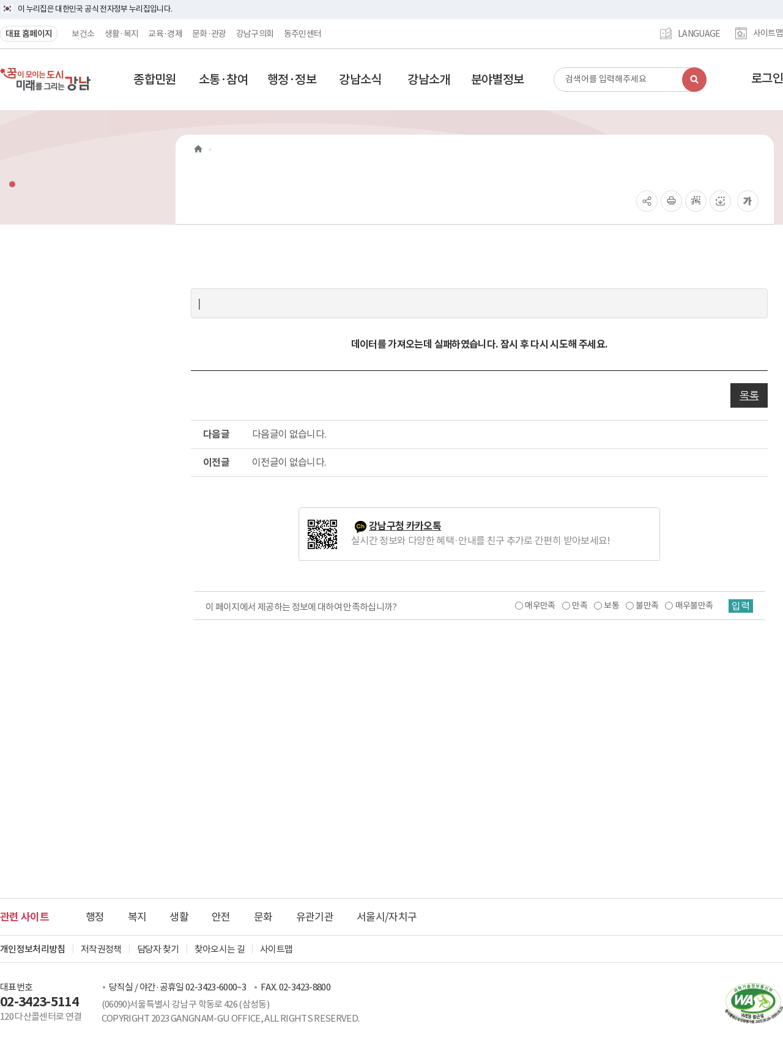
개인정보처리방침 (32, 949)
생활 (178, 917)
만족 (579, 605)
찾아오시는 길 (220, 949)
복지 (137, 917)
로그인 (767, 78)
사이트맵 (768, 34)
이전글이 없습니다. (289, 462)
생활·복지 (122, 33)
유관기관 (314, 917)
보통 (611, 605)
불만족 (647, 605)
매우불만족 (694, 605)
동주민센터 (303, 33)
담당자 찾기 (158, 949)
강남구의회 (255, 33)
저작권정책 (101, 949)
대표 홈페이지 (29, 33)
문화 (263, 917)
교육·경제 (165, 33)
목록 (749, 395)
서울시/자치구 (387, 917)
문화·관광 (209, 33)
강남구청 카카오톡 (405, 526)
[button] (155, 79)
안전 (221, 917)
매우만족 (540, 605)
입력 (741, 606)
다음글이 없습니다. (289, 434)
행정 (95, 917)
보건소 (83, 33)
